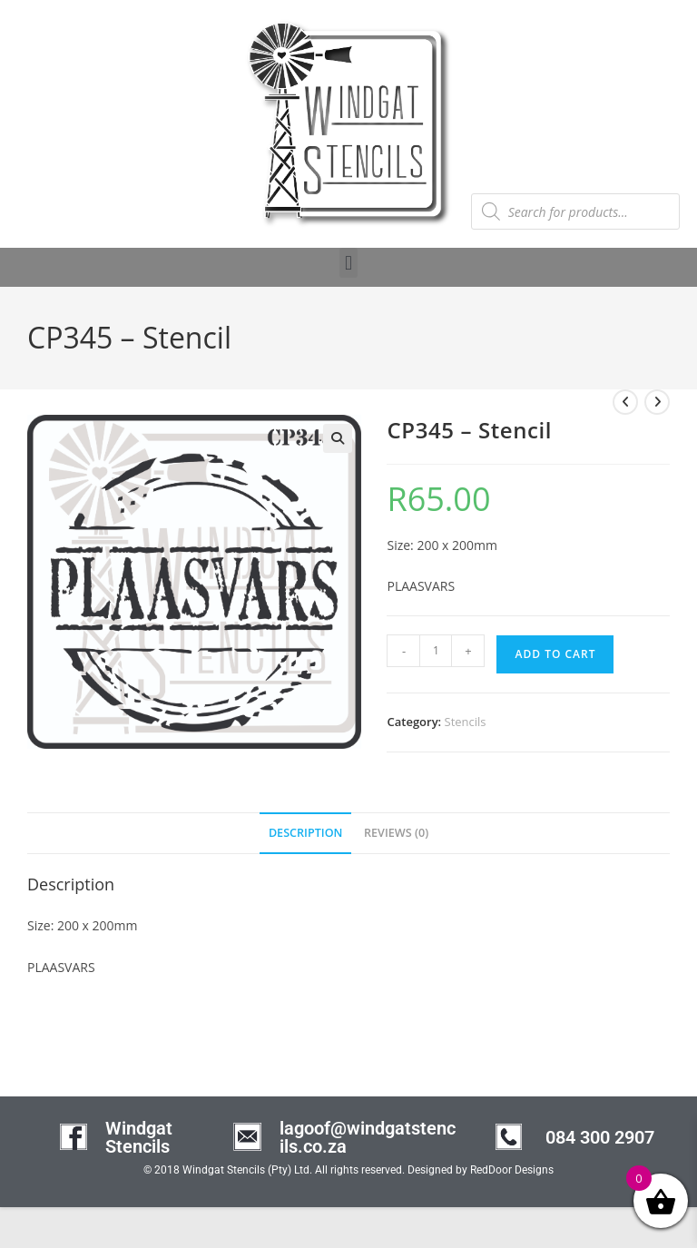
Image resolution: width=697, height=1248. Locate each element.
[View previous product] (625, 402)
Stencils (465, 721)
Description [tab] (306, 832)
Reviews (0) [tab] (396, 832)
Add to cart (555, 654)
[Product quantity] (435, 650)
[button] (348, 263)
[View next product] (657, 402)
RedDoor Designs (512, 1170)
